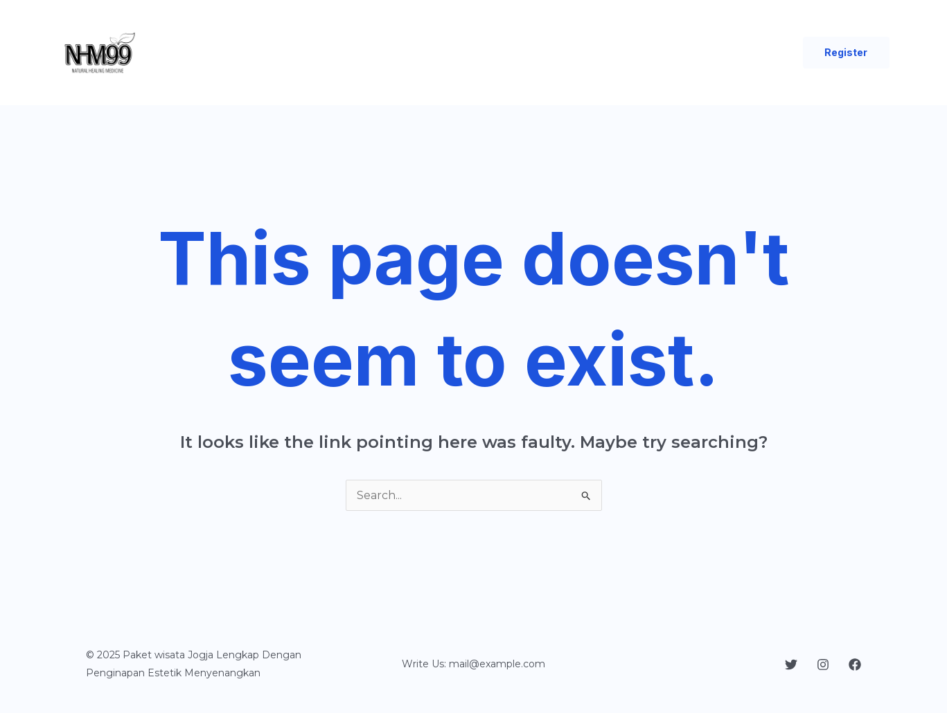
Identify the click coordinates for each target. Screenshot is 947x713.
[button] (846, 53)
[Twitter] (791, 664)
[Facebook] (855, 664)
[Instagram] (823, 664)
